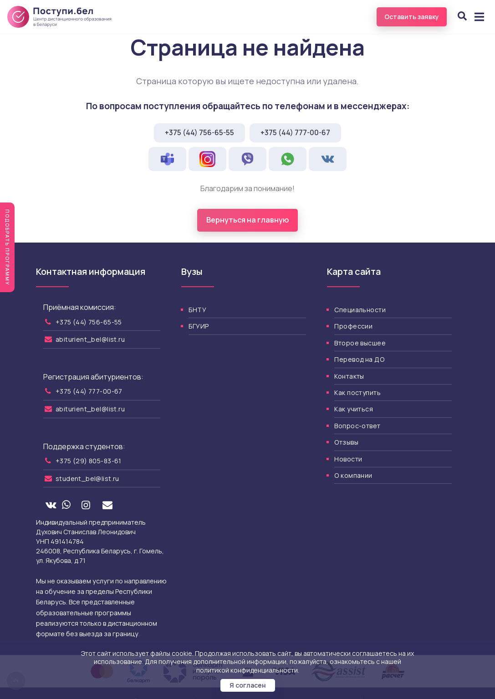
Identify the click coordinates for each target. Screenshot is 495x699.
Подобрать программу (7, 247)
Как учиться (353, 409)
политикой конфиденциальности (247, 670)
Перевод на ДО (359, 359)
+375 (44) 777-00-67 (295, 132)
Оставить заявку (411, 16)
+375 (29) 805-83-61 (89, 460)
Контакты (349, 376)
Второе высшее (359, 343)
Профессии (353, 326)
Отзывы (346, 442)
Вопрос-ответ (357, 425)
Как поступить (357, 392)
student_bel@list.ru (87, 478)
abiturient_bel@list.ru (90, 339)
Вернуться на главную (247, 220)
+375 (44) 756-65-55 (199, 132)
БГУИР (199, 326)
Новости (348, 459)
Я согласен (248, 685)
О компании (353, 475)
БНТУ (197, 309)
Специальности (359, 309)
